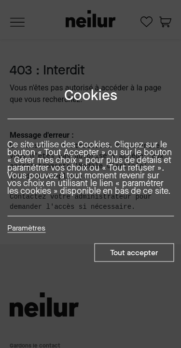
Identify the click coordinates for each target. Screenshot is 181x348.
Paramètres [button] (26, 228)
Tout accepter (134, 252)
